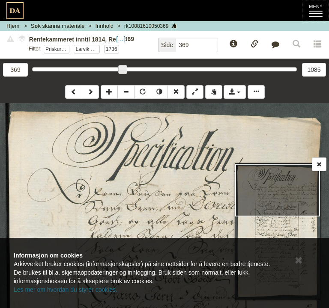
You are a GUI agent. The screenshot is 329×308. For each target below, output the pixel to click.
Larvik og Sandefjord (87, 49)
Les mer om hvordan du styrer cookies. (65, 289)
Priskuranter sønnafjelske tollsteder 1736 (57, 49)
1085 (313, 69)
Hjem (12, 26)
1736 (111, 49)
